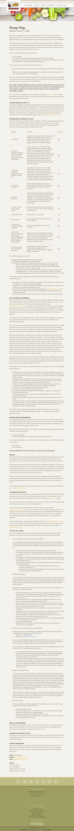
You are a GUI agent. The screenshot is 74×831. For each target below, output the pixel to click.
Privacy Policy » (23, 829)
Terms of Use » (47, 829)
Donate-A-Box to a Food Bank (37, 817)
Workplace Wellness (37, 815)
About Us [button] (36, 5)
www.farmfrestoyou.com (21, 757)
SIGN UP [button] (34, 824)
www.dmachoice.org (14, 527)
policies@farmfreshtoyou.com (52, 115)
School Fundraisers (37, 813)
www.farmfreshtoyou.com (53, 289)
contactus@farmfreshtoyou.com (37, 791)
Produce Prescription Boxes (37, 811)
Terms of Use (50, 94)
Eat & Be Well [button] (51, 5)
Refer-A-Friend (37, 809)
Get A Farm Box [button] (61, 5)
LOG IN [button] (40, 824)
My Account (53, 498)
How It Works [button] (28, 5)
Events (43, 5)
